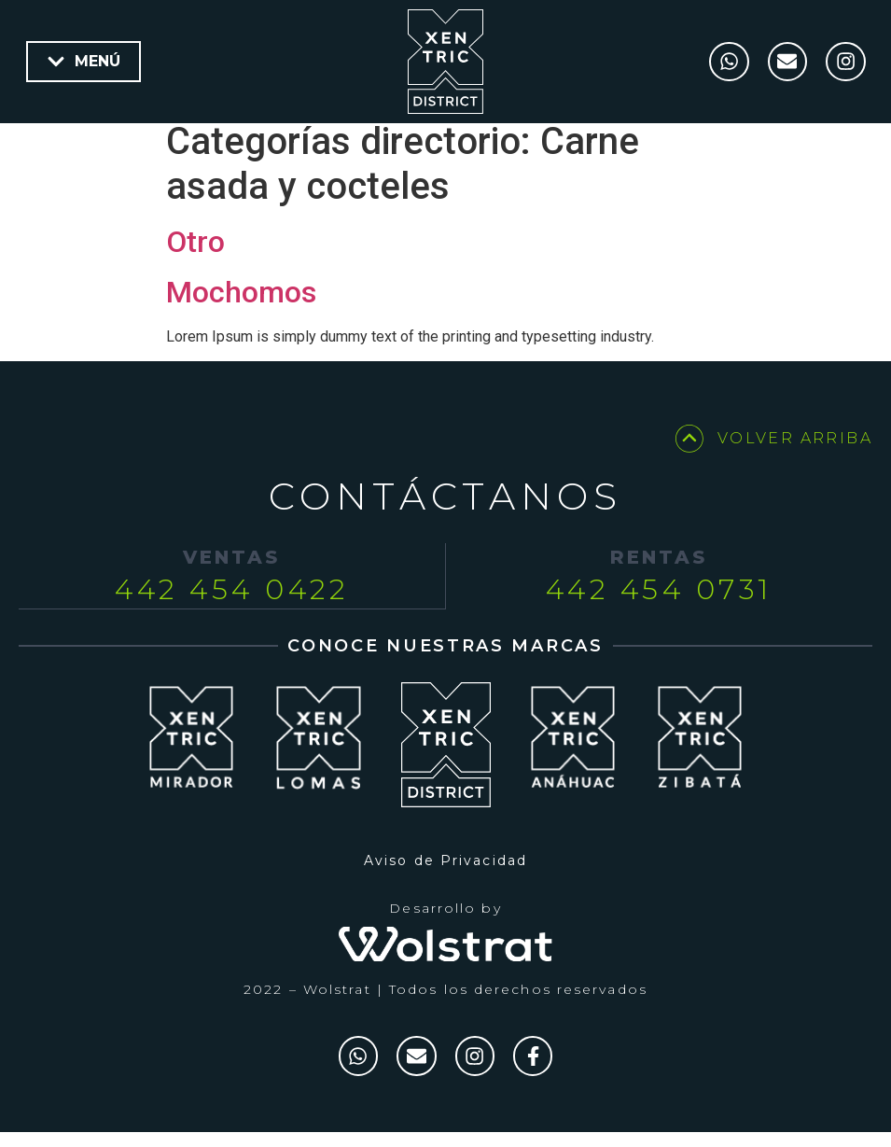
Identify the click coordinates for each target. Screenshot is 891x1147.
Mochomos (241, 303)
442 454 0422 (231, 600)
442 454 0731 (659, 600)
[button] (83, 61)
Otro (195, 253)
